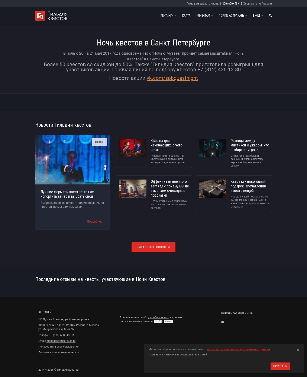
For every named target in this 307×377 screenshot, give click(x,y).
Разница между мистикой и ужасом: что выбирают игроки (250, 145)
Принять (280, 366)
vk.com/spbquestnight (172, 78)
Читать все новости (153, 247)
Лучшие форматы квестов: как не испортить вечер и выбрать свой (67, 194)
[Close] (298, 349)
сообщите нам (159, 317)
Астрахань (233, 15)
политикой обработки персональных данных (238, 349)
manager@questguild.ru (60, 340)
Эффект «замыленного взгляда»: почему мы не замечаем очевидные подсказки (170, 188)
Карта (186, 15)
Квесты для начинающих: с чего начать (166, 145)
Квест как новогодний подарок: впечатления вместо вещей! (248, 186)
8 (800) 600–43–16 (230, 3)
